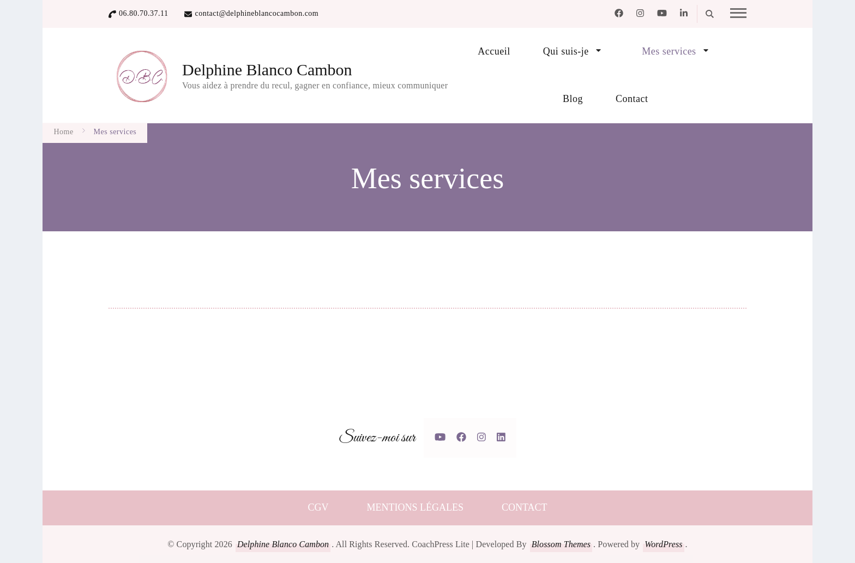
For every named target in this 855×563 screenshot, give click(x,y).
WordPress (663, 544)
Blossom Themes (561, 544)
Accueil (494, 51)
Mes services (669, 51)
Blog (573, 98)
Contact (632, 98)
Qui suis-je (566, 51)
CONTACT (524, 507)
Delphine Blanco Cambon (267, 70)
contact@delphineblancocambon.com (256, 13)
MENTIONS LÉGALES (414, 507)
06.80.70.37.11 (143, 13)
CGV (318, 507)
